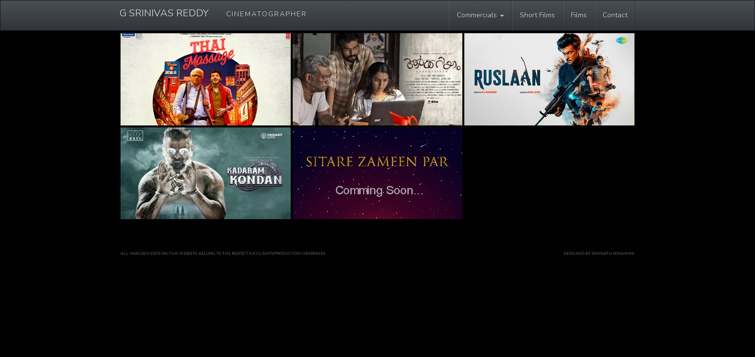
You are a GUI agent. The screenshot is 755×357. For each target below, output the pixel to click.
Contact (615, 15)
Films (579, 15)
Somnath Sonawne (613, 253)
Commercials (480, 15)
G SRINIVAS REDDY (213, 13)
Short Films (537, 15)
